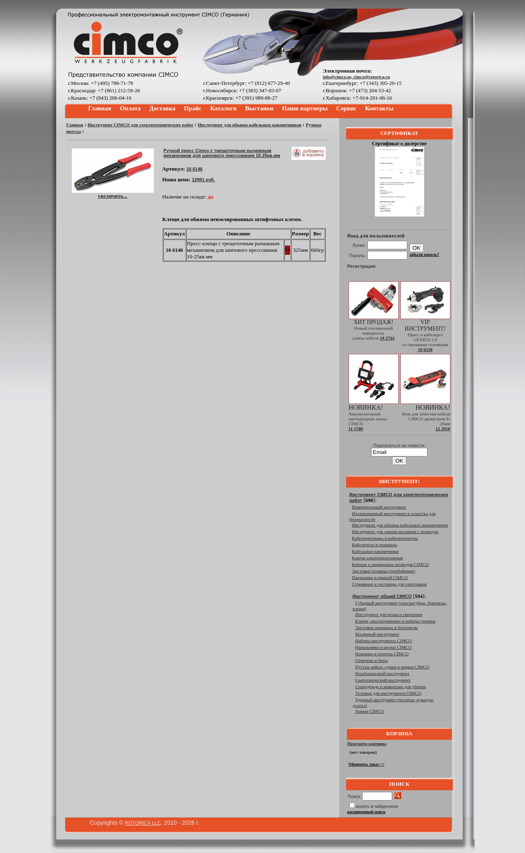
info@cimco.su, (338, 76)
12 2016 (443, 428)
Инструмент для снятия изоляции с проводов (395, 531)
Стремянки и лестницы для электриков (389, 584)
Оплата (130, 108)
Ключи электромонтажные (377, 557)
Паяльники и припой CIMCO (380, 577)
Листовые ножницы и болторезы (386, 627)
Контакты (379, 108)
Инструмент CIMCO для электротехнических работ (141, 124)
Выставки (259, 108)
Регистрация (361, 266)
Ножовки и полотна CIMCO (382, 653)
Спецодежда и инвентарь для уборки (390, 686)
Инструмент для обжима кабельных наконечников (249, 124)
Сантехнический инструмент (383, 679)
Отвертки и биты (371, 660)
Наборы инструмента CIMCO (383, 640)
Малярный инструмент (377, 634)
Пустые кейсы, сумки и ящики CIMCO (392, 666)
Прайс (193, 108)
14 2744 (387, 337)
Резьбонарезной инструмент (382, 673)
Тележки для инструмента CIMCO (388, 693)
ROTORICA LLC (143, 823)
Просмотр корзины (367, 743)
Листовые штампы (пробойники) (383, 570)
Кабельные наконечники (375, 551)
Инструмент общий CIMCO (382, 596)
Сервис (346, 108)
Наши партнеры (305, 108)
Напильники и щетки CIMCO (383, 647)
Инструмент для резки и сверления (388, 614)
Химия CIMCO (369, 711)
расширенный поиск (366, 812)
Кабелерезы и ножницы (374, 544)
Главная (99, 108)
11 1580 (356, 428)
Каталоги (223, 108)
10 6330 (425, 349)
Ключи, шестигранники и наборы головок (395, 620)
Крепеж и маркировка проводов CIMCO (390, 564)
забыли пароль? (424, 254)
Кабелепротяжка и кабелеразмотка (385, 538)
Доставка (162, 108)
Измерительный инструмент (379, 506)
